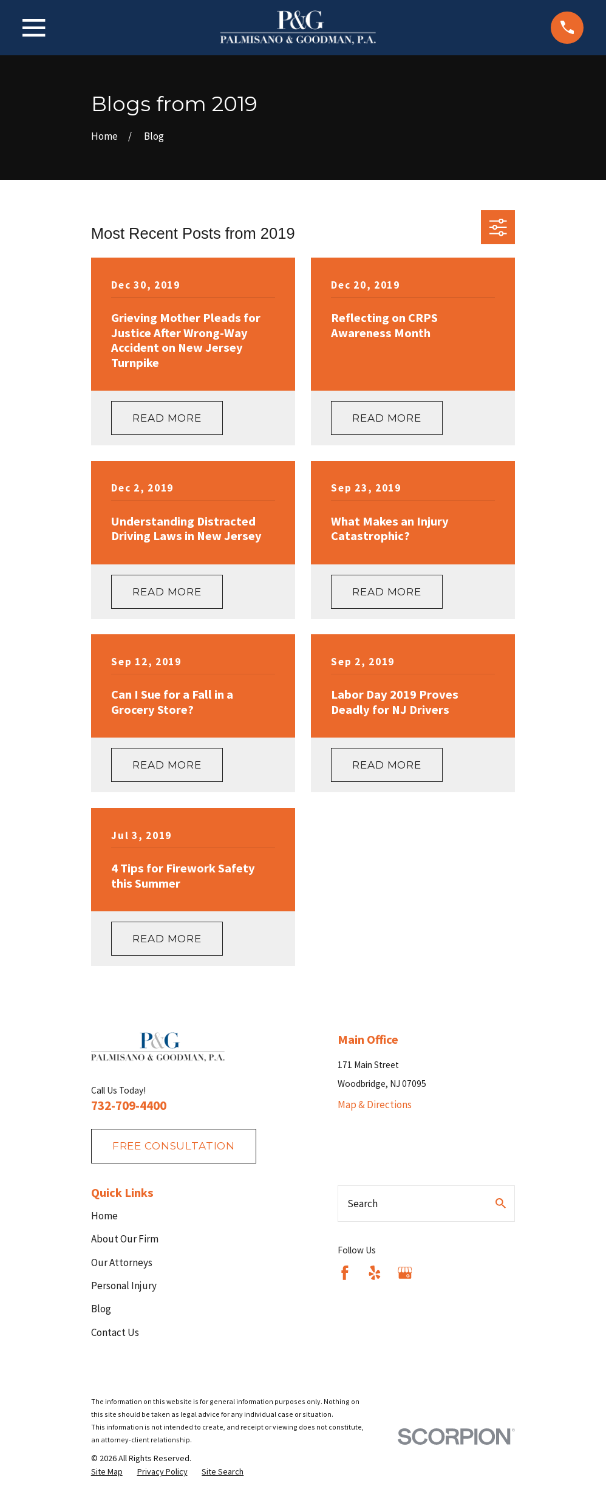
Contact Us (115, 1332)
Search (362, 1203)
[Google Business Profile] (405, 1273)
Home (104, 1215)
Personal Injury (124, 1285)
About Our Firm (124, 1238)
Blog (101, 1308)
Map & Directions (375, 1104)
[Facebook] (345, 1273)
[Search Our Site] (500, 1203)
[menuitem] (107, 1472)
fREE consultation (173, 1146)
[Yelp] (374, 1273)
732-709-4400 (128, 1105)
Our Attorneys (121, 1262)
